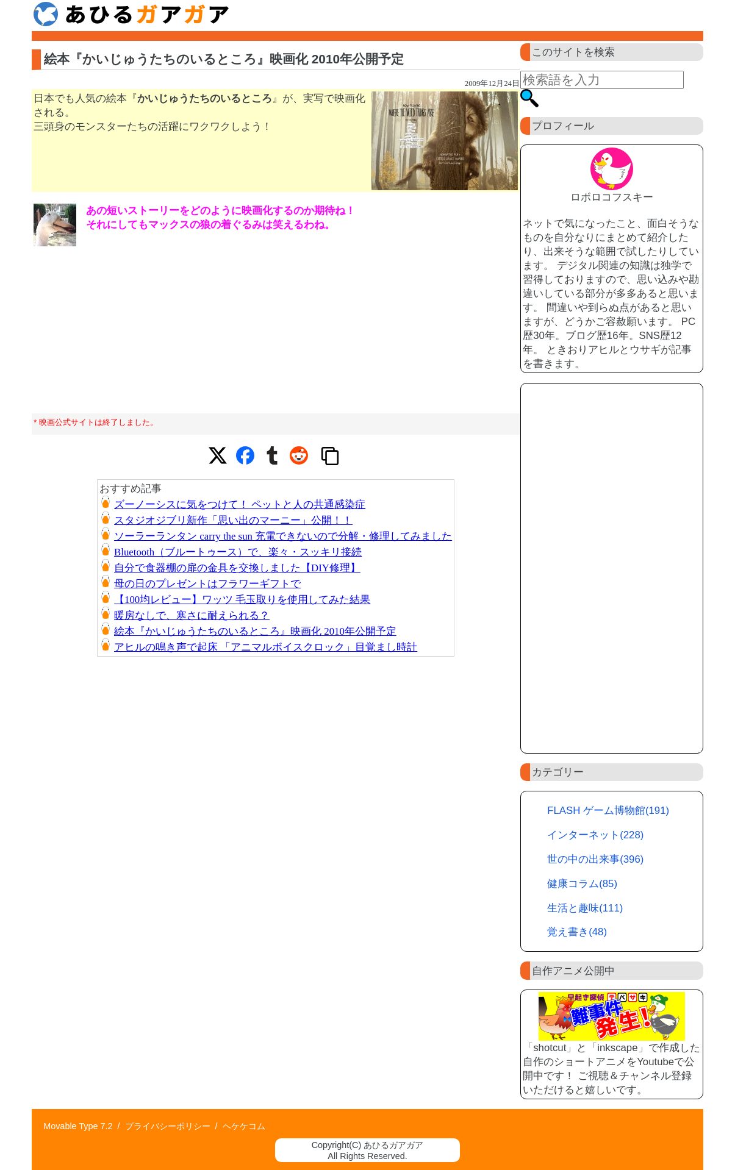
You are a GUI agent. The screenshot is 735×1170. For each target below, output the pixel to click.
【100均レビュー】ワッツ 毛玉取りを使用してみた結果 (242, 599)
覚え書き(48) (577, 932)
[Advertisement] (612, 568)
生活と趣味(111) (585, 908)
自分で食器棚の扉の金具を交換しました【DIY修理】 (237, 568)
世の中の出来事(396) (595, 859)
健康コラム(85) (582, 884)
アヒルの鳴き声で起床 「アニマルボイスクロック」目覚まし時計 (265, 647)
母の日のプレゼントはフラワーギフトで (207, 584)
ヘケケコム (244, 1126)
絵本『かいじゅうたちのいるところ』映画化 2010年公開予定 (255, 631)
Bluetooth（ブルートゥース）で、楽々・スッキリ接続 (238, 552)
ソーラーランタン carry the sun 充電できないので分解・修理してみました (283, 536)
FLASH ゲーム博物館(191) (608, 810)
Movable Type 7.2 (77, 1126)
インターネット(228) (595, 835)
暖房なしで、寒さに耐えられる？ (192, 615)
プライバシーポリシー (167, 1126)
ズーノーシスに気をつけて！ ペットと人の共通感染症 (239, 504)
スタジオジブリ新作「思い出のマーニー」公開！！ (233, 520)
